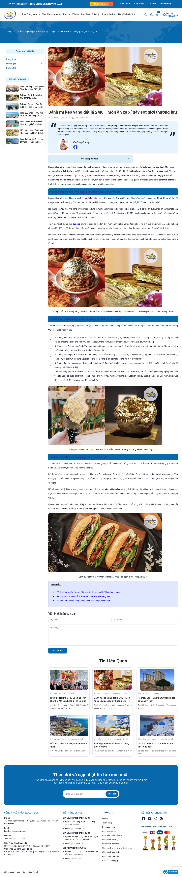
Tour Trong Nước (30, 14)
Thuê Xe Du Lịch (126, 14)
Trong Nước (11, 59)
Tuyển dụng (107, 823)
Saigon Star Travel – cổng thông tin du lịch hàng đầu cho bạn (83, 601)
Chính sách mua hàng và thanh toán (117, 848)
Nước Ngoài (11, 64)
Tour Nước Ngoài (50, 14)
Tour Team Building (90, 14)
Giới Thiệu (125, 3)
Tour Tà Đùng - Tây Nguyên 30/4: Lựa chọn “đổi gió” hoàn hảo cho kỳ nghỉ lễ (32, 88)
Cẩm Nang (139, 3)
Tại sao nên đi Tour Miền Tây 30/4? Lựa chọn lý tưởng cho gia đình (31, 97)
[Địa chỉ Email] (91, 794)
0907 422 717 (22, 839)
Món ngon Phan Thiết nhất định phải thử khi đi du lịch (32, 131)
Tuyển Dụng (165, 3)
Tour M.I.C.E (108, 14)
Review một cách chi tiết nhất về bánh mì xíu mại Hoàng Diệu (83, 596)
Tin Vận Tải (11, 68)
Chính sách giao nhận (111, 852)
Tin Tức (152, 3)
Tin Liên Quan (113, 661)
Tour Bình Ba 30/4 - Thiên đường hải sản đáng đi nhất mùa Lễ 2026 (31, 140)
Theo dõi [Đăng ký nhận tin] (112, 794)
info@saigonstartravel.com (15, 831)
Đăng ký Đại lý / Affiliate (112, 835)
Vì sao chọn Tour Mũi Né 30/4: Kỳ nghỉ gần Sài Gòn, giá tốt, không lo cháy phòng (31, 123)
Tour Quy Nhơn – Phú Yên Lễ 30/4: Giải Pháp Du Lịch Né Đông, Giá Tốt (32, 114)
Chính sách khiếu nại (110, 856)
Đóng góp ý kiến (108, 827)
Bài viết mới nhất (17, 79)
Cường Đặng (81, 142)
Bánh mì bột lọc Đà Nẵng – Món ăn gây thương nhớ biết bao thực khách (88, 592)
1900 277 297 (10, 839)
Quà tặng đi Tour (109, 831)
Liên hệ (105, 819)
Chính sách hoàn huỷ (110, 844)
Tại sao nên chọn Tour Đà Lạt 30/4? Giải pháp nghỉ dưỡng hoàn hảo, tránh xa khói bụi (31, 105)
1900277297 (172, 16)
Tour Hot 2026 (70, 14)
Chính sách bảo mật (110, 840)
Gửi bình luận (58, 651)
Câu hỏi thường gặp (110, 860)
